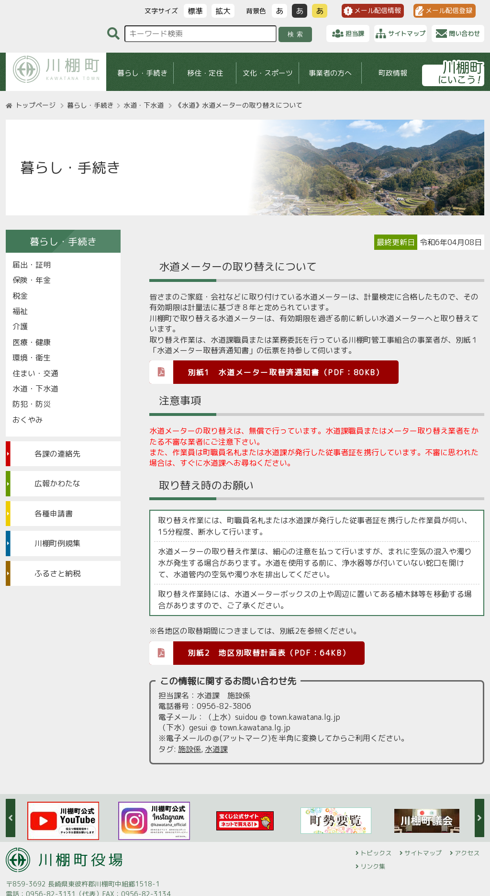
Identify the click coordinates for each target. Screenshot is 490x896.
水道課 (216, 749)
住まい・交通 (35, 373)
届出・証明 (31, 264)
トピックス (375, 853)
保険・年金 (31, 280)
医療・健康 (31, 342)
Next (479, 818)
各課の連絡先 (57, 453)
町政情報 (393, 73)
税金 (20, 296)
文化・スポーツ (268, 73)
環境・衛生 (31, 357)
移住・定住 (205, 73)
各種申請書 (53, 513)
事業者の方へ (330, 73)
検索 (297, 34)
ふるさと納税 (57, 573)
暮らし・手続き (142, 73)
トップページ (35, 105)
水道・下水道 (143, 105)
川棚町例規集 (57, 543)
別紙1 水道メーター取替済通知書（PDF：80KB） (266, 371)
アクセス (467, 853)
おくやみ (27, 419)
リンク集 (372, 866)
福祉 (20, 311)
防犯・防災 (31, 404)
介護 (20, 326)
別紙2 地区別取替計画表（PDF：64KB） (249, 652)
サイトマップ (423, 853)
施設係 (189, 749)
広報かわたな (57, 483)
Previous (10, 818)
